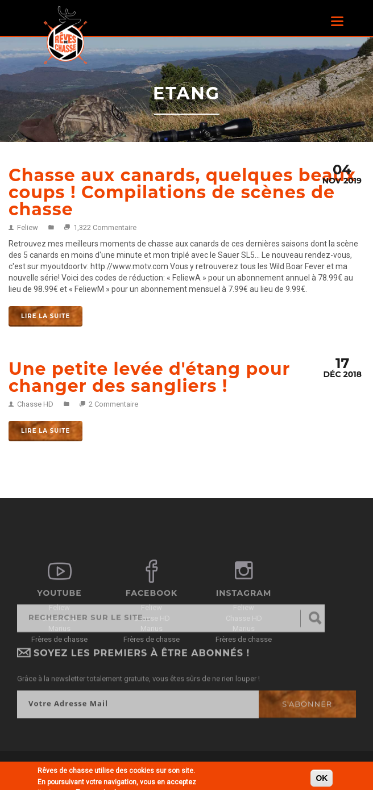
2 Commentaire (113, 404)
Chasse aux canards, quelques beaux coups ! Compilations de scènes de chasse (182, 192)
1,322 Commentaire (104, 227)
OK (322, 779)
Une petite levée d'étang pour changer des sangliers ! (149, 377)
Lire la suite (45, 316)
